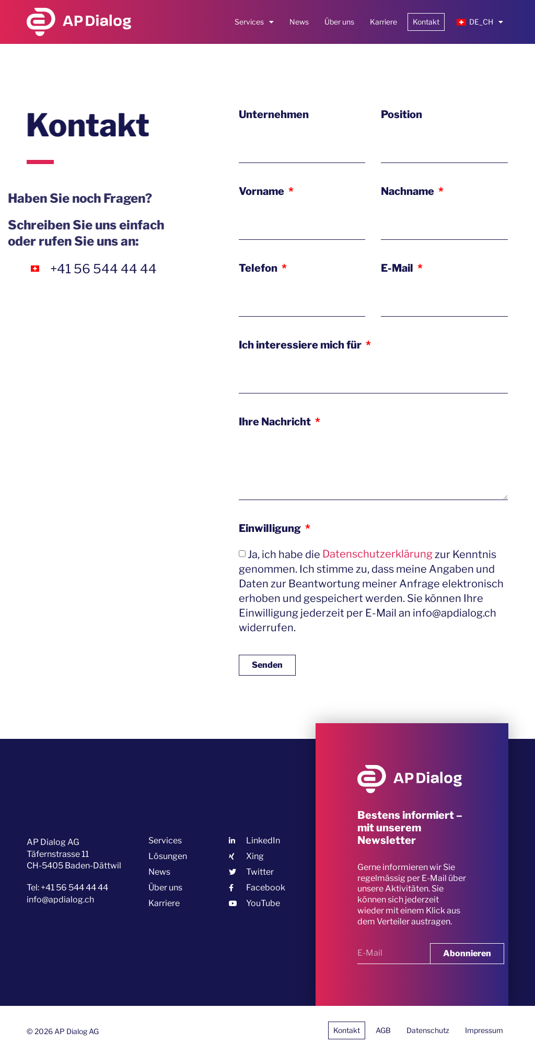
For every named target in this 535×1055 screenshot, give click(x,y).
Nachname (408, 191)
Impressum (484, 1030)
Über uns (339, 21)
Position (401, 114)
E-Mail (398, 268)
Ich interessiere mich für (301, 345)
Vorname (262, 191)
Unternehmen (274, 114)
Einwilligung (271, 528)
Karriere (383, 21)
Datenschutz (427, 1030)
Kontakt (426, 21)
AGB (383, 1030)
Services (254, 22)
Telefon (259, 268)
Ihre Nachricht (276, 421)
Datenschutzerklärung (377, 554)
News (299, 21)
